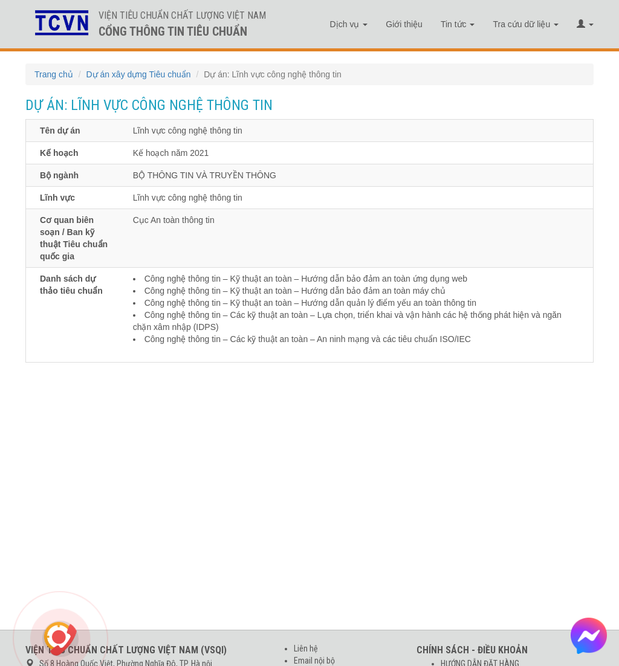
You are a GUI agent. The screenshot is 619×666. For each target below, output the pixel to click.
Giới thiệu (404, 24)
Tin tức (458, 24)
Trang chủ (53, 74)
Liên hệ (306, 648)
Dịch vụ (349, 24)
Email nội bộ (314, 660)
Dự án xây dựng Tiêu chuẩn (138, 74)
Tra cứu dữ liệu (526, 24)
